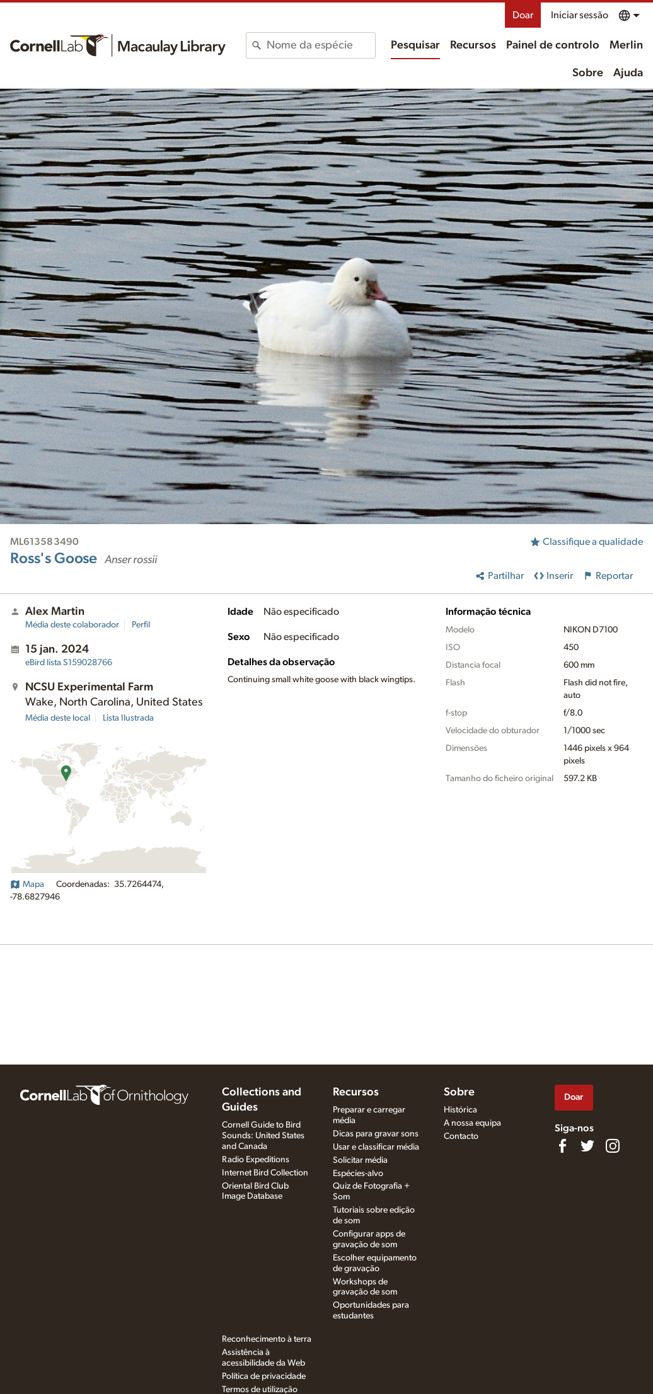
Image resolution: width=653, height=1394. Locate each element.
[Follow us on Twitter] (587, 1145)
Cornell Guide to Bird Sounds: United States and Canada (263, 1136)
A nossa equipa (472, 1123)
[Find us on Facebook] (562, 1145)
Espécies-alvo (358, 1173)
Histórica (460, 1109)
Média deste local (57, 718)
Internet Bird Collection (265, 1172)
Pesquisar (415, 45)
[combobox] (321, 45)
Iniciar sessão (579, 15)
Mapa (27, 884)
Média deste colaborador (72, 624)
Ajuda (628, 73)
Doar (522, 15)
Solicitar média (360, 1160)
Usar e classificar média (376, 1147)
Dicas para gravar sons (376, 1133)
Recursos (473, 45)
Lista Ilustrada (128, 718)
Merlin (626, 45)
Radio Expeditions (255, 1159)
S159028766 (68, 662)
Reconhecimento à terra (266, 1339)
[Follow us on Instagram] (612, 1145)
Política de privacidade (264, 1376)
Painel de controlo (552, 45)
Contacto (461, 1136)
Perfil (141, 624)
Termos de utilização (260, 1389)
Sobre (587, 73)
